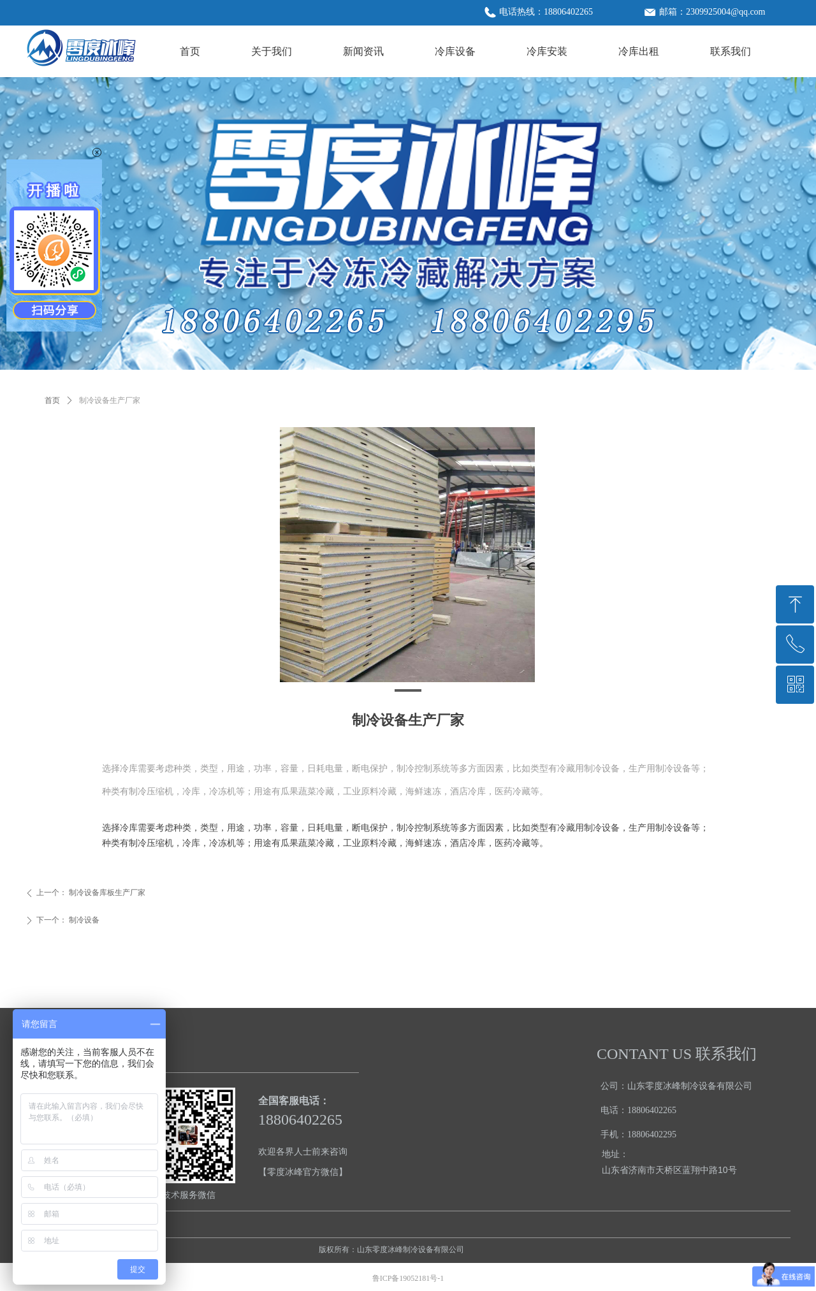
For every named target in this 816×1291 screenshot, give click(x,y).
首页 (52, 400)
